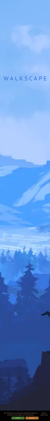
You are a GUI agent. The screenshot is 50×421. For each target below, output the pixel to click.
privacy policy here (44, 414)
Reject (32, 418)
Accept (18, 418)
